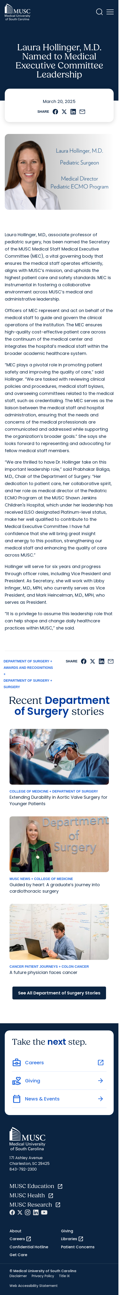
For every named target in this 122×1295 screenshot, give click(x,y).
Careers (20, 1239)
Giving (67, 1231)
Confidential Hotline (29, 1247)
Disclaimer (18, 1276)
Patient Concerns (78, 1247)
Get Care (18, 1255)
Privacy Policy (43, 1276)
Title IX (64, 1276)
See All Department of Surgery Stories (59, 993)
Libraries (72, 1239)
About (15, 1231)
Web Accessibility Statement (34, 1285)
